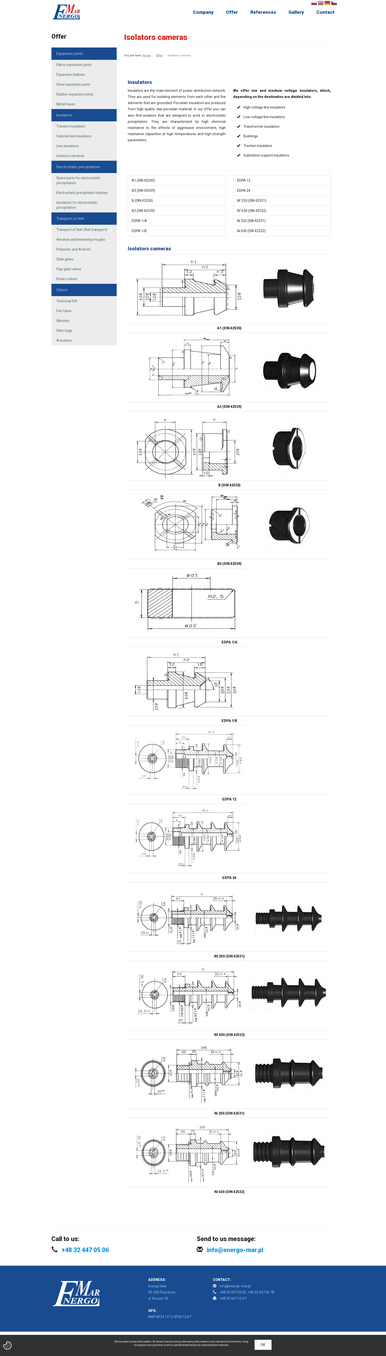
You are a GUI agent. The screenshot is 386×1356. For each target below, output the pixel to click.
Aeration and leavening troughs (80, 239)
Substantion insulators (73, 136)
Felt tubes (64, 311)
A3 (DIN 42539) (143, 190)
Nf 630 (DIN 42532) (251, 211)
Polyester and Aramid (73, 249)
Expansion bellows (70, 75)
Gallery (296, 12)
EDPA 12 (243, 180)
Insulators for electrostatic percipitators (76, 205)
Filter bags (64, 331)
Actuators (64, 340)
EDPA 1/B (139, 231)
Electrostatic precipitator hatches (82, 193)
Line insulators (67, 146)
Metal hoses (65, 104)
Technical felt (66, 301)
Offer (232, 12)
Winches (62, 321)
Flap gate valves (68, 269)
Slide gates (65, 259)
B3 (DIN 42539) (143, 211)
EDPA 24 (243, 190)
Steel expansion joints (73, 84)
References (263, 12)
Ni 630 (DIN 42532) (251, 231)
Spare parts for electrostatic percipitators (78, 180)
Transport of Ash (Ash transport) (81, 230)
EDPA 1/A (139, 221)
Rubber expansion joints (75, 94)
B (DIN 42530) (142, 201)
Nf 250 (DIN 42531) (251, 201)
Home (147, 55)
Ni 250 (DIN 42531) (251, 221)
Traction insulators (70, 126)
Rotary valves (66, 279)
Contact (325, 12)
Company (203, 12)
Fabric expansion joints (74, 65)
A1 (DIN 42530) (143, 180)
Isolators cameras (70, 156)
